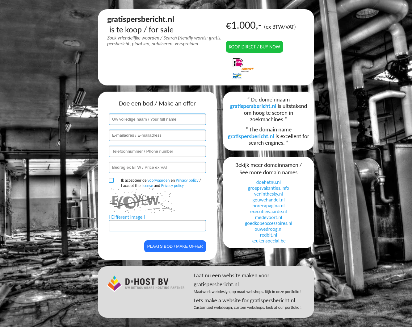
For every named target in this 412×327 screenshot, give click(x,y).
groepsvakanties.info (268, 188)
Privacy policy (187, 180)
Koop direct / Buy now (254, 47)
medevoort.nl (268, 217)
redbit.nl (268, 235)
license (147, 185)
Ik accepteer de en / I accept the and (161, 183)
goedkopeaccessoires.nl (268, 223)
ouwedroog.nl (268, 229)
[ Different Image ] (127, 217)
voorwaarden (159, 180)
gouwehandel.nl (268, 200)
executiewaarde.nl (268, 211)
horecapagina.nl (269, 206)
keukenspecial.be (268, 241)
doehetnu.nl (268, 182)
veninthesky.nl (268, 194)
